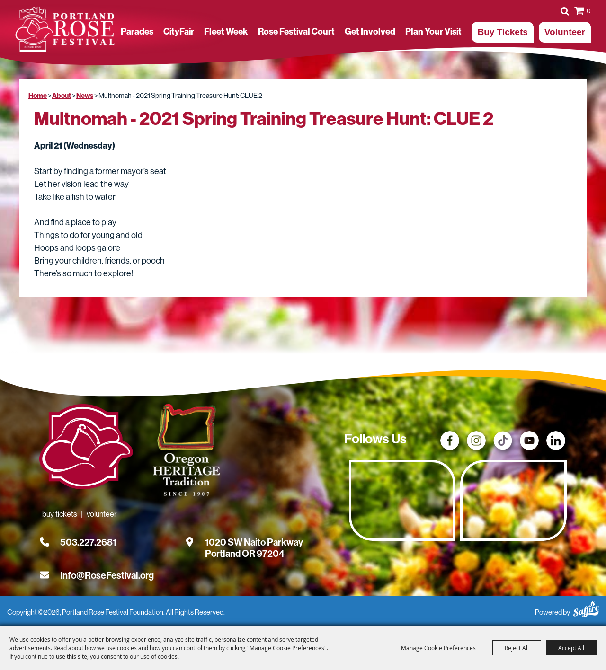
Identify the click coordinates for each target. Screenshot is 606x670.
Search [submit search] (565, 11)
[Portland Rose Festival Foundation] (65, 29)
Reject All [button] (517, 648)
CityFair (178, 31)
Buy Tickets (502, 32)
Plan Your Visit (433, 31)
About (61, 95)
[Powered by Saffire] (586, 607)
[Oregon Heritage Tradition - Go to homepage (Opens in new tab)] (185, 452)
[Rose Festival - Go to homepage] (86, 448)
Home (37, 95)
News (84, 95)
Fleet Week (226, 31)
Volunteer (564, 32)
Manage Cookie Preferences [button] (438, 648)
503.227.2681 (88, 542)
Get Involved (370, 31)
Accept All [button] (571, 648)
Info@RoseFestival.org (107, 575)
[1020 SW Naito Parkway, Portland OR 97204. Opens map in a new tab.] (254, 542)
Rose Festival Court (296, 31)
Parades (137, 31)
